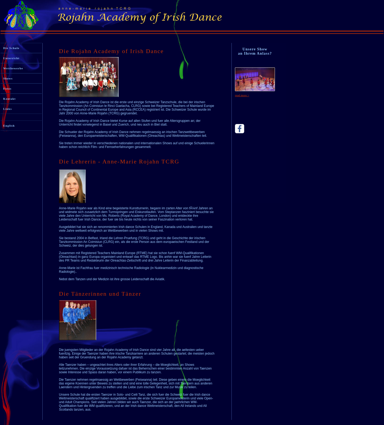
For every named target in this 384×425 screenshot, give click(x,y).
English (9, 125)
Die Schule (11, 48)
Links (7, 108)
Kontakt (9, 98)
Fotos (7, 88)
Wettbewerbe (13, 68)
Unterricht (11, 58)
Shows (8, 78)
